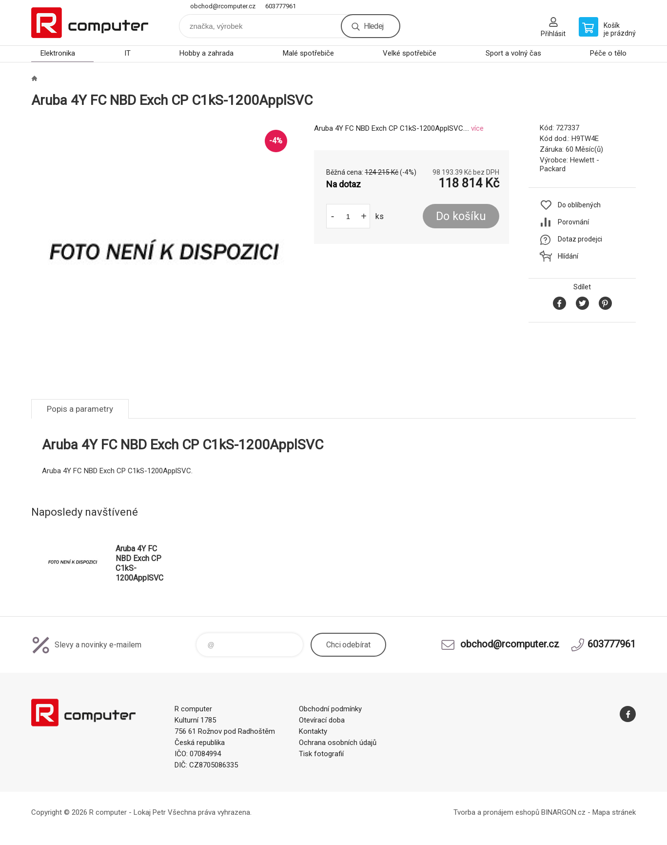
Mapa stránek (614, 812)
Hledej (373, 26)
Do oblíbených (579, 205)
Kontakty (313, 731)
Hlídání (568, 256)
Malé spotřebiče (308, 53)
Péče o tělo (608, 53)
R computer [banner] (89, 22)
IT (127, 53)
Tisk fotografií (321, 753)
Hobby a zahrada (206, 53)
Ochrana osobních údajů (337, 742)
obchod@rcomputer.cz (222, 6)
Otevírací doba (322, 720)
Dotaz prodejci (580, 239)
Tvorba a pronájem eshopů (496, 812)
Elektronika (57, 53)
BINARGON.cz (563, 812)
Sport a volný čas (513, 53)
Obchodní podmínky (330, 708)
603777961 (280, 6)
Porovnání (573, 222)
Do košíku (461, 216)
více (477, 128)
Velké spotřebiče (409, 53)
